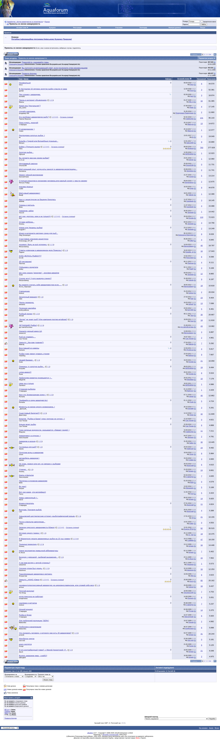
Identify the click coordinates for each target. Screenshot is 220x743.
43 (202, 326)
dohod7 (191, 304)
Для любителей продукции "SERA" (34, 621)
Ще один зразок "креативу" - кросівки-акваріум (39, 273)
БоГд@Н (190, 310)
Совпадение (24, 291)
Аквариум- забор (26, 211)
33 (202, 569)
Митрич (21, 143)
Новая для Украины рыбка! (30, 228)
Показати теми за (44, 674)
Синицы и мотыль (27, 205)
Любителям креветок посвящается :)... (35, 378)
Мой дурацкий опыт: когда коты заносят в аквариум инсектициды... (48, 169)
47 (202, 539)
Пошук (202, 27)
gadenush (190, 448)
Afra (192, 575)
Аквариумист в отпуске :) (29, 436)
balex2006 (190, 143)
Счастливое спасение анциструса (33, 239)
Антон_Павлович (25, 287)
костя (192, 581)
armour (21, 587)
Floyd (192, 90)
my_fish (191, 535)
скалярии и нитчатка (28, 603)
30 (202, 315)
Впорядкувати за (31, 674)
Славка (191, 460)
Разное (47, 22)
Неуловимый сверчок (28, 164)
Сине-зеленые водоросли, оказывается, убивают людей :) (44, 430)
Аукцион (52, 27)
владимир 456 (24, 113)
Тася (192, 315)
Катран (21, 488)
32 (202, 414)
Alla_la (191, 102)
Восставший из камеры (29, 348)
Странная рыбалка (27, 389)
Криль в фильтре (26, 475)
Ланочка (22, 263)
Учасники (118, 27)
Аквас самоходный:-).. (28, 498)
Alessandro (190, 488)
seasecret (22, 333)
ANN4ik (21, 201)
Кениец (21, 224)
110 (201, 217)
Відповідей (201, 79)
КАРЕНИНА (189, 154)
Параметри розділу (206, 58)
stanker (21, 460)
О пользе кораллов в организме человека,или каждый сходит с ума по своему (53, 181)
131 (201, 118)
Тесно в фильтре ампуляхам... (32, 522)
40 (202, 245)
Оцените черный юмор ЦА (30, 331)
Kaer (192, 298)
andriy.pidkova (24, 310)
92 (202, 528)
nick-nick (22, 640)
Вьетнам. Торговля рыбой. (30, 510)
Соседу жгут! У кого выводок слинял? (35, 278)
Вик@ (21, 195)
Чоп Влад (22, 593)
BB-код (7, 709)
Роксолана (190, 257)
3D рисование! (25, 262)
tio (20, 137)
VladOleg (22, 356)
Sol (20, 559)
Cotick (21, 131)
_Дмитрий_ (23, 409)
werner (191, 159)
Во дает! (22, 486)
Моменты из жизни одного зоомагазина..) (37, 407)
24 (202, 448)
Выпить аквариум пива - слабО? (33, 656)
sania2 (191, 396)
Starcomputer (23, 437)
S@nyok (22, 154)
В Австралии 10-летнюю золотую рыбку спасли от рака (43, 89)
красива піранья (26, 187)
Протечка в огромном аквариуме (33, 481)
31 (202, 634)
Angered (191, 148)
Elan (20, 443)
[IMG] (6, 713)
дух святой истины (25, 327)
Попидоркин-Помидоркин (185, 113)
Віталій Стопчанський (110, 734)
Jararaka (191, 212)
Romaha (22, 396)
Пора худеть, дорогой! (28, 123)
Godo (21, 275)
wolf (20, 540)
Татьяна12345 (189, 592)
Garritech (22, 385)
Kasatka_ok (190, 252)
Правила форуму (10, 718)
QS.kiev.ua (190, 350)
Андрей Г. (22, 229)
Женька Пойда (24, 183)
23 (202, 298)
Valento (191, 195)
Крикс (191, 107)
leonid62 (22, 96)
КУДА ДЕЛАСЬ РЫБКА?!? (30, 256)
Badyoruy (190, 391)
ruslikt (21, 188)
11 (202, 431)
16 (202, 251)
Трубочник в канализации (30, 627)
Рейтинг (168, 79)
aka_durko (22, 108)
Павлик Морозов (25, 119)
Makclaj (21, 344)
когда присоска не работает (31, 596)
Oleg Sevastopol (24, 235)
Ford (192, 493)
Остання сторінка (66, 117)
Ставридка (23, 124)
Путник (191, 611)
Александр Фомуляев (186, 235)
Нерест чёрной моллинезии (31, 175)
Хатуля (21, 213)
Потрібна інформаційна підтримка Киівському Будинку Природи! (41, 39)
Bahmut (191, 355)
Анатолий (190, 465)
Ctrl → (211, 54)
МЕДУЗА (22, 380)
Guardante (190, 201)
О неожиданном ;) (27, 129)
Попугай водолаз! (26, 591)
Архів (211, 728)
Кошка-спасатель (26, 503)
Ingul (192, 321)
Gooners (191, 598)
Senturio (22, 350)
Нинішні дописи (175, 27)
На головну (203, 728)
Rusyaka (22, 368)
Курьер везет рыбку (27, 424)
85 (202, 580)
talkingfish (22, 657)
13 (202, 123)
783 (201, 148)
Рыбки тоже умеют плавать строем (34, 354)
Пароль (185, 24)
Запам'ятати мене (208, 22)
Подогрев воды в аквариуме (31, 453)
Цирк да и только (26, 383)
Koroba (191, 218)
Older (21, 321)
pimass (191, 499)
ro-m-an (21, 160)
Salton (191, 443)
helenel (191, 587)
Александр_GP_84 (25, 241)
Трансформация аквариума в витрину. (35, 574)
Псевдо (185, 21)
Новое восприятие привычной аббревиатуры (38, 551)
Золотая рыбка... (26, 152)
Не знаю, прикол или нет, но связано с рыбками (39, 464)
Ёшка (21, 374)
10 (202, 379)
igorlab (21, 91)
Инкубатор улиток (26, 639)
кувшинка (22, 565)
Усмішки (7, 711)
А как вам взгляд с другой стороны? (34, 563)
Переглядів (211, 79)
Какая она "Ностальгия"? (30, 106)
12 (202, 274)
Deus (21, 85)
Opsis (192, 415)
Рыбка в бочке (25, 615)
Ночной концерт (26, 609)
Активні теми (21, 27)
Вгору (217, 728)
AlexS (21, 499)
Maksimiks (22, 622)
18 (202, 286)
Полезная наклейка (27, 308)
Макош (21, 102)
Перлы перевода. (26, 302)
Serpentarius (189, 182)
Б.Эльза (22, 552)
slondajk (191, 408)
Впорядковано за (11, 674)
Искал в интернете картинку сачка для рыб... (38, 233)
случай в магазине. (27, 111)
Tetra (20, 148)
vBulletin (90, 733)
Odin (20, 299)
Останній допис (183, 79)
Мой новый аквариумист (29, 193)
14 (202, 499)
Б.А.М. (21, 258)
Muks (21, 207)
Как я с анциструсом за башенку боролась (37, 199)
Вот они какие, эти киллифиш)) (32, 492)
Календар (143, 27)
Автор (26, 79)
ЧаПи (99, 27)
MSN (20, 483)
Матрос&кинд (24, 246)
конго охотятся (25, 644)
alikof (192, 240)
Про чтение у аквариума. (30, 94)
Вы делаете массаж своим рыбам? (34, 158)
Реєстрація (77, 27)
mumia (191, 176)
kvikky (21, 269)
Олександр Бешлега (16, 64)
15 (202, 558)
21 (202, 361)
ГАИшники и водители (28, 267)
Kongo (21, 646)
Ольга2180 (23, 165)
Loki (20, 511)
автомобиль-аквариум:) (29, 458)
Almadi (21, 316)
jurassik (21, 635)
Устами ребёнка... (26, 222)
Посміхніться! (25, 83)
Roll (20, 218)
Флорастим (23, 576)
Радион (21, 252)
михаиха (22, 304)
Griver (21, 454)
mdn (20, 535)
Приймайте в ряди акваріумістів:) (33, 400)
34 (202, 101)
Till (193, 518)
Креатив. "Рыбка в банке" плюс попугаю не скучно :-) (42, 419)
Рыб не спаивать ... (27, 337)
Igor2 (192, 96)
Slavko (21, 449)
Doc (20, 581)
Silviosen (190, 437)
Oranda (191, 622)
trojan (192, 188)
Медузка (22, 432)
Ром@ (191, 269)
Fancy (21, 494)
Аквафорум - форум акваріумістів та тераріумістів (25, 22)
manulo (191, 280)
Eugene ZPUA (189, 529)
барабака (190, 379)
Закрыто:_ (31, 342)
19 (202, 367)
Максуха (191, 124)
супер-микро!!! (25, 372)
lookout (21, 293)
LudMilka (190, 540)
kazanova (190, 570)
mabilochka (190, 118)
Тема (20, 79)
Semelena (22, 171)
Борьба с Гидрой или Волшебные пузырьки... (38, 141)
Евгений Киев (24, 177)
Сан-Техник (23, 339)
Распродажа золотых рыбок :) (32, 135)
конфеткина (23, 598)
